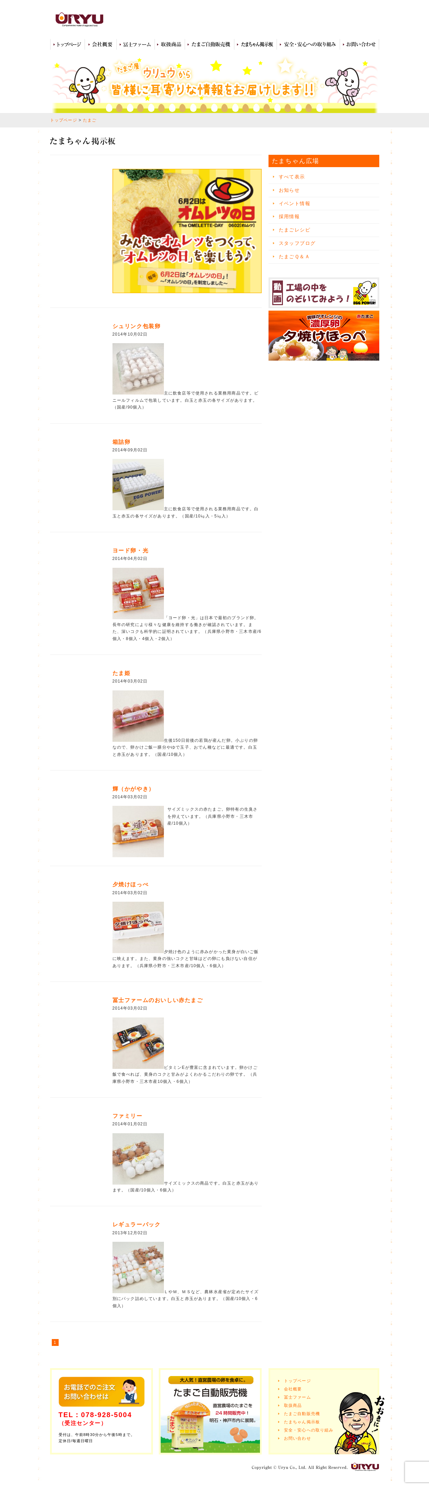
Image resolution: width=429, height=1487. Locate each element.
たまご (90, 120)
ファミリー (127, 1116)
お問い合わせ (359, 44)
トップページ (67, 44)
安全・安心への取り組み (308, 44)
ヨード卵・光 (130, 550)
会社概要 (101, 44)
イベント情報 (294, 203)
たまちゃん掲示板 (302, 1422)
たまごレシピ (294, 230)
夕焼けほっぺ (130, 884)
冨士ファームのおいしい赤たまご (157, 1000)
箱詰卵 (121, 442)
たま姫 (121, 673)
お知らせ (289, 190)
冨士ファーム (136, 44)
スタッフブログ (297, 243)
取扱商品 (170, 44)
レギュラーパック (136, 1224)
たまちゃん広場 (255, 44)
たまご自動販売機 (209, 44)
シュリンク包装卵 (136, 326)
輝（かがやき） (133, 789)
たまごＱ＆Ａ (294, 256)
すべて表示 (292, 176)
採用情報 (289, 216)
